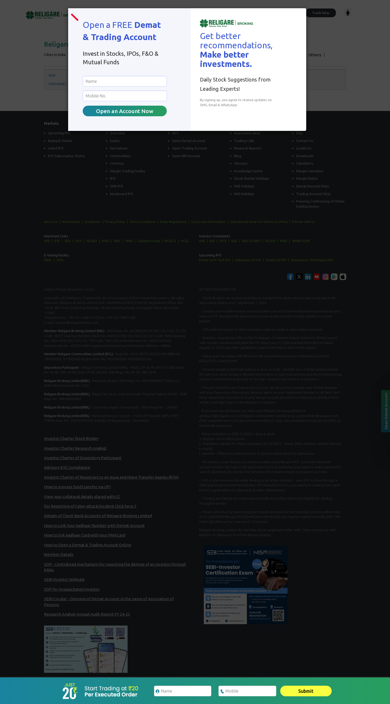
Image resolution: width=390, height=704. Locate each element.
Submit (305, 691)
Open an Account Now (124, 111)
